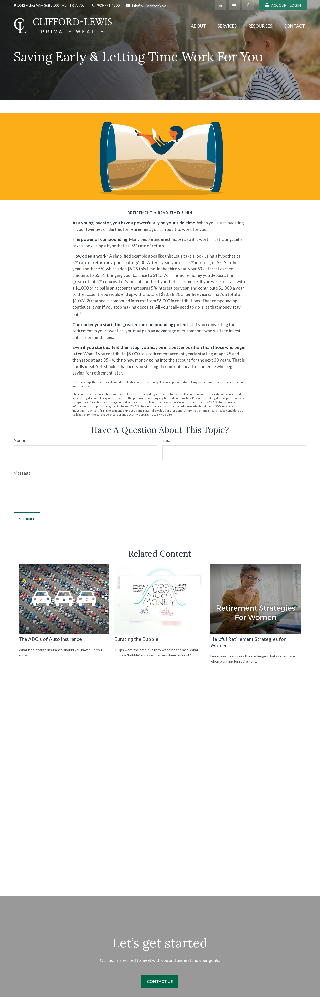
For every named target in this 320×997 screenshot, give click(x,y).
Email (167, 440)
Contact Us (160, 981)
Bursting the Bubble (136, 639)
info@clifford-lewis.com (147, 5)
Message (22, 473)
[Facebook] (248, 5)
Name (19, 440)
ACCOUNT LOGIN (283, 5)
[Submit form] (27, 518)
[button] (198, 25)
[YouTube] (234, 5)
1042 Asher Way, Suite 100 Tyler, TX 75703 (51, 5)
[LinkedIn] (220, 5)
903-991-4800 (105, 5)
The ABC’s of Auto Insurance (50, 639)
